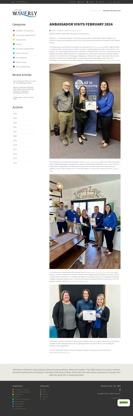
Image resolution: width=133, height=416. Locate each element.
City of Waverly (20, 58)
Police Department (21, 67)
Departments (22, 2)
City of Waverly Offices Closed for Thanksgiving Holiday (24, 82)
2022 (15, 127)
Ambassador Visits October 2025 (23, 98)
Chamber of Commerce (23, 31)
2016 (15, 154)
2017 (15, 149)
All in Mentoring (99, 47)
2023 (15, 123)
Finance (17, 44)
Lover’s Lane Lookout (92, 162)
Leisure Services (20, 53)
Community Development (24, 35)
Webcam (90, 2)
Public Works (19, 40)
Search (117, 2)
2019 (15, 141)
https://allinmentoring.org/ (111, 60)
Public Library (19, 62)
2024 (15, 118)
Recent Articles (21, 75)
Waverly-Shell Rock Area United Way (102, 272)
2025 (15, 114)
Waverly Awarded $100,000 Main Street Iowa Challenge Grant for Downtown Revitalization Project (23, 90)
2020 (15, 136)
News (73, 2)
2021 (15, 132)
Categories (19, 24)
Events (81, 2)
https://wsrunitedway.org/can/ (78, 281)
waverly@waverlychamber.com (59, 352)
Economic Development (23, 49)
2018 (15, 145)
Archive (17, 107)
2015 (15, 158)
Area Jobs (100, 2)
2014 (15, 163)
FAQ (109, 2)
